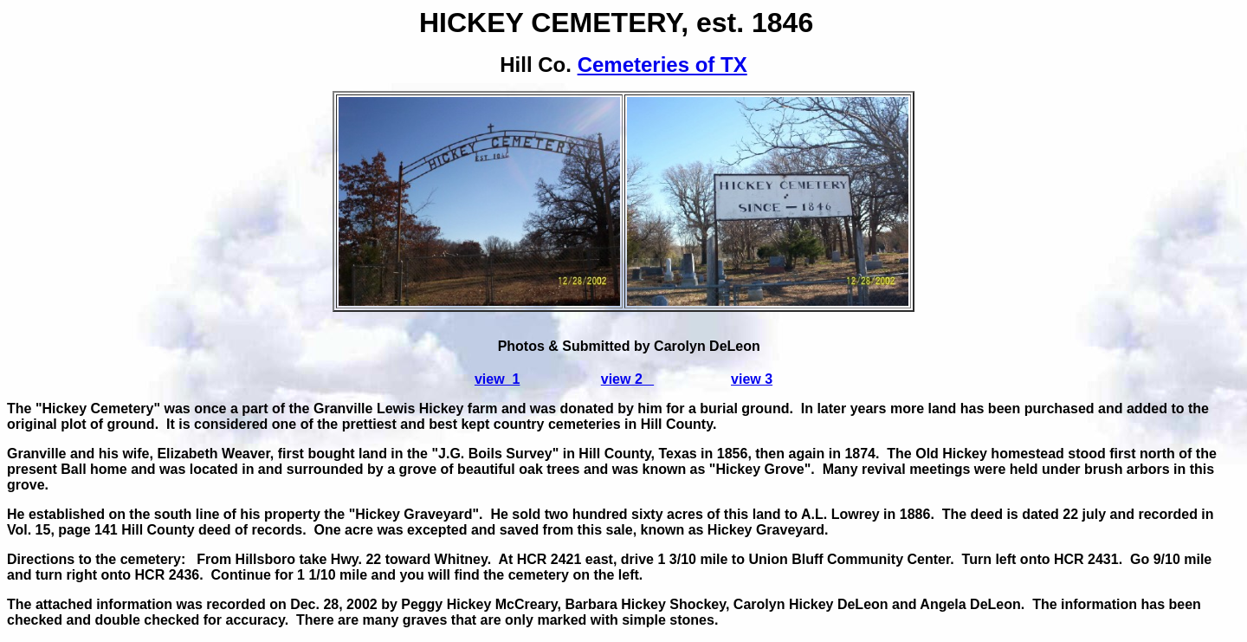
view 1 (497, 379)
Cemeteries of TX (662, 64)
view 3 (751, 379)
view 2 (627, 379)
